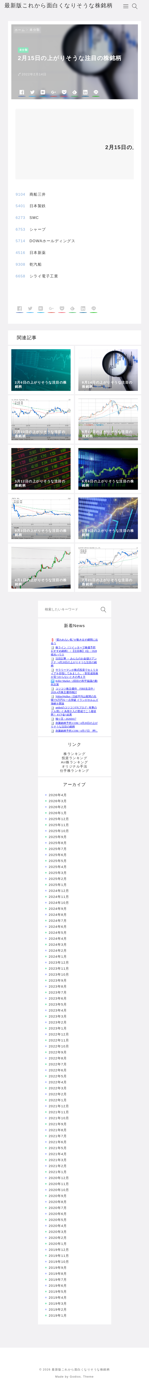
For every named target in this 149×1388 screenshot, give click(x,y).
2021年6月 (58, 1142)
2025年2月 (58, 879)
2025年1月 (58, 885)
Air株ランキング (74, 762)
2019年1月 (58, 1315)
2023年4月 (58, 1010)
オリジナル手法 (74, 766)
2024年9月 (58, 908)
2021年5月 (58, 1148)
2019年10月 (59, 1261)
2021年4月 (58, 1154)
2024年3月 (58, 944)
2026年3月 (58, 801)
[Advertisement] (58, 146)
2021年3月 (58, 1160)
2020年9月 (58, 1196)
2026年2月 (58, 807)
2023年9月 (58, 980)
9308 (21, 264)
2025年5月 (58, 861)
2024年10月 (59, 903)
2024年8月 (58, 914)
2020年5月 (58, 1220)
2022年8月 (58, 1058)
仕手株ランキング (74, 770)
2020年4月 (58, 1226)
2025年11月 (59, 825)
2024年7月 (58, 920)
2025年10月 (59, 831)
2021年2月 (58, 1166)
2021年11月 (59, 1112)
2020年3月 (58, 1232)
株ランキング (74, 754)
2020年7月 (58, 1208)
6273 (21, 218)
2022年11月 (59, 1040)
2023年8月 (58, 986)
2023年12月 (59, 962)
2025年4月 (58, 867)
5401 (21, 206)
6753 (21, 229)
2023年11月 (59, 968)
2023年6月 (58, 998)
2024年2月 (58, 950)
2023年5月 (58, 1004)
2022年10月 (59, 1046)
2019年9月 (58, 1267)
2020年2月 (58, 1238)
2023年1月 (58, 1028)
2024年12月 (59, 891)
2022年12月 (59, 1034)
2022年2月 (58, 1094)
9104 (21, 194)
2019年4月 (58, 1297)
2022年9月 (58, 1052)
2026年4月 (58, 795)
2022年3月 (58, 1088)
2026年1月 (58, 813)
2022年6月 (58, 1070)
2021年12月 (59, 1106)
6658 (21, 276)
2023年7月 (58, 992)
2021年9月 (58, 1124)
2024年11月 (59, 897)
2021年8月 (58, 1130)
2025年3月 (58, 873)
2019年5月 (58, 1291)
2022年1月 (58, 1100)
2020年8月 (58, 1202)
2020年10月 (59, 1190)
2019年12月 (59, 1250)
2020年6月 (58, 1214)
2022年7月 (58, 1064)
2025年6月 (58, 855)
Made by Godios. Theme (74, 1376)
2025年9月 (58, 837)
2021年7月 (58, 1136)
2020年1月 (58, 1244)
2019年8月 (58, 1273)
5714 (21, 241)
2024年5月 (58, 932)
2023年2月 (58, 1022)
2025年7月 (58, 849)
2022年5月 (58, 1076)
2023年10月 (59, 974)
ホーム (20, 30)
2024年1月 (58, 956)
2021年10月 (59, 1118)
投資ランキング (74, 758)
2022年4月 (58, 1082)
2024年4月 (58, 938)
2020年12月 (59, 1178)
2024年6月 (58, 926)
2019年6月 (58, 1285)
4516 (21, 253)
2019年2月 (58, 1309)
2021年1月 (58, 1172)
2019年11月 (59, 1255)
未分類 (35, 29)
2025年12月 (59, 819)
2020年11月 (59, 1184)
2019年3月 (58, 1303)
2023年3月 (58, 1016)
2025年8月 (58, 843)
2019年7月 (58, 1279)
